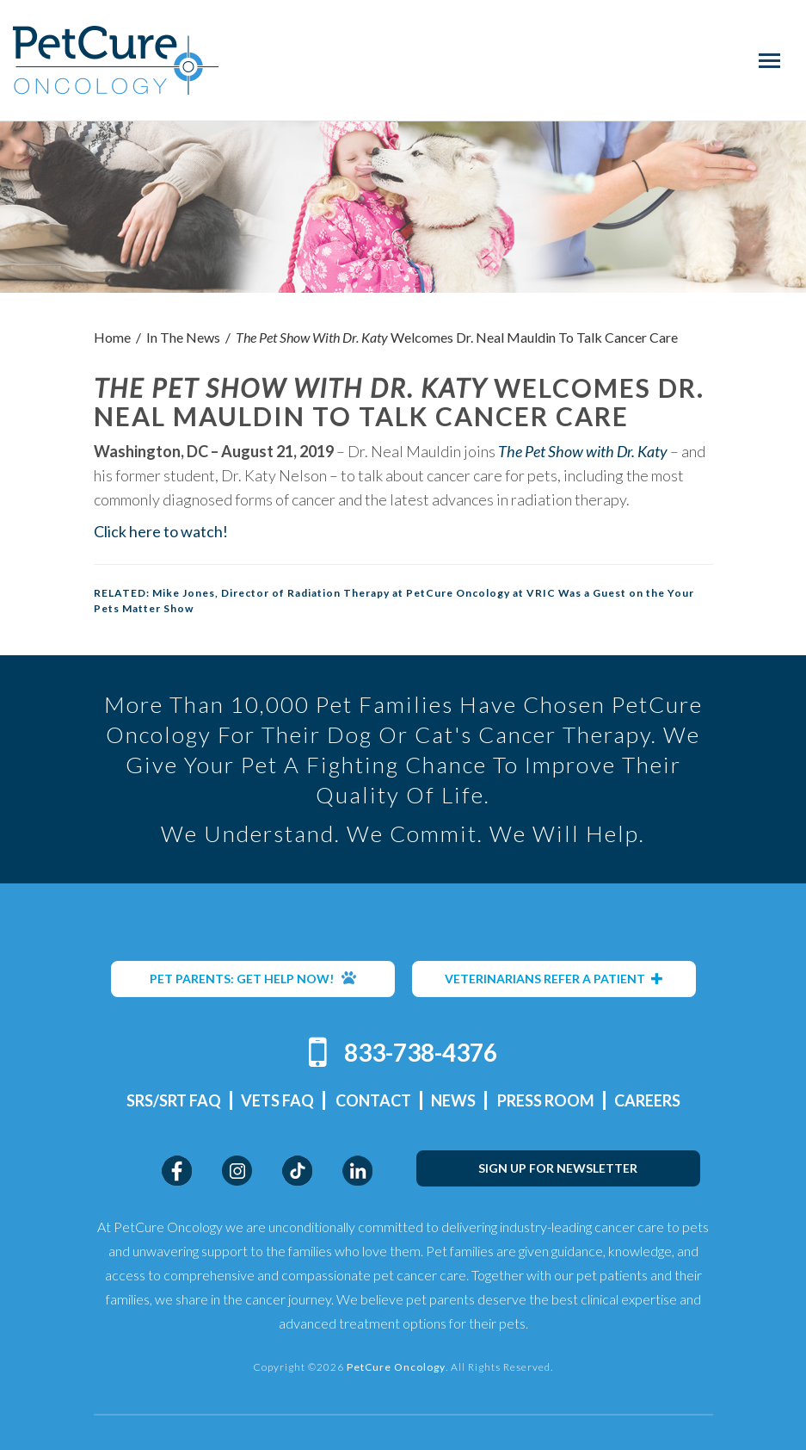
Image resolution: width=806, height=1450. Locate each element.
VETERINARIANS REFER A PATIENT (554, 978)
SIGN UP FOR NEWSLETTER (557, 1168)
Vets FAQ (277, 1100)
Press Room (545, 1100)
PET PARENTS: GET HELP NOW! (253, 978)
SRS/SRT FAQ (173, 1100)
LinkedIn (357, 1171)
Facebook (177, 1171)
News (453, 1100)
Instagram (237, 1171)
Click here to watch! (161, 531)
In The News (183, 337)
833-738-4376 (420, 1052)
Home (112, 337)
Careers (647, 1100)
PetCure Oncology (115, 60)
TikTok (297, 1171)
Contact (373, 1100)
